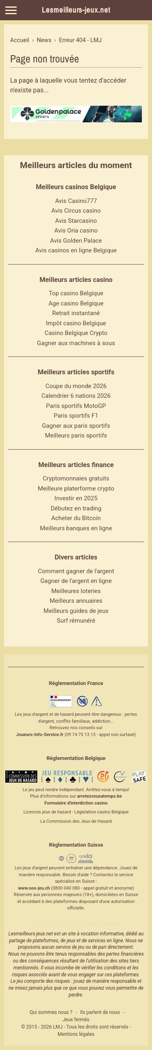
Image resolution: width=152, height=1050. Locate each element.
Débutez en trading (76, 508)
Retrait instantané (76, 313)
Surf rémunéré (76, 620)
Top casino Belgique (76, 293)
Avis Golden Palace (76, 240)
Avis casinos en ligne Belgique (76, 250)
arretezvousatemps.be (99, 796)
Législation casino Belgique (101, 812)
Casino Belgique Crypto (76, 333)
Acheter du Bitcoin (76, 518)
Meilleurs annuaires (75, 600)
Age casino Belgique (76, 303)
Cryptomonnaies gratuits (76, 478)
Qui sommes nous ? (51, 1012)
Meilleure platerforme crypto (76, 488)
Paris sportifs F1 (76, 415)
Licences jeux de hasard (47, 812)
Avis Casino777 (76, 201)
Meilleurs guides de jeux (75, 611)
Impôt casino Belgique (76, 323)
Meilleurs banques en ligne (76, 528)
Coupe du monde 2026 (76, 386)
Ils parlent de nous (100, 1012)
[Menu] (11, 10)
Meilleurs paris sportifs (76, 435)
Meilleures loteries (76, 591)
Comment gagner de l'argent (76, 571)
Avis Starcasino (76, 220)
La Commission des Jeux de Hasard (76, 821)
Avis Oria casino (76, 230)
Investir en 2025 (75, 498)
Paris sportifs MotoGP (76, 406)
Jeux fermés (75, 1019)
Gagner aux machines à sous (76, 343)
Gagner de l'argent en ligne (75, 581)
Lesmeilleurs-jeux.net (76, 10)
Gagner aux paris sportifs (76, 425)
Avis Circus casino (76, 210)
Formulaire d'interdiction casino (76, 803)
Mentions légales (76, 1034)
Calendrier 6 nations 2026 (76, 395)
